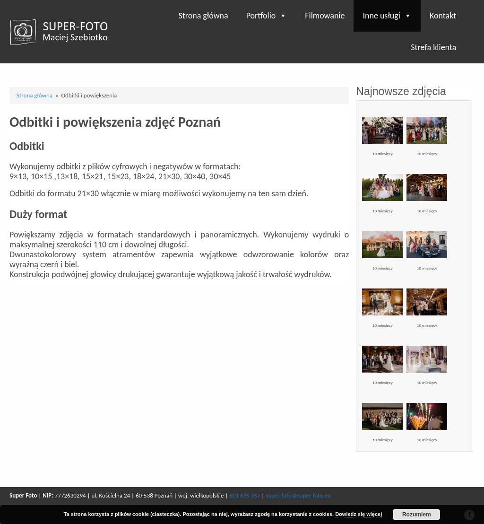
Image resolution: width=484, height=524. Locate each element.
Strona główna (203, 15)
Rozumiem (416, 514)
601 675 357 (244, 495)
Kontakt (443, 15)
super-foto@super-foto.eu (298, 495)
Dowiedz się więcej (358, 514)
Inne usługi (387, 15)
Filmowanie (325, 15)
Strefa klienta (433, 47)
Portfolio (266, 15)
